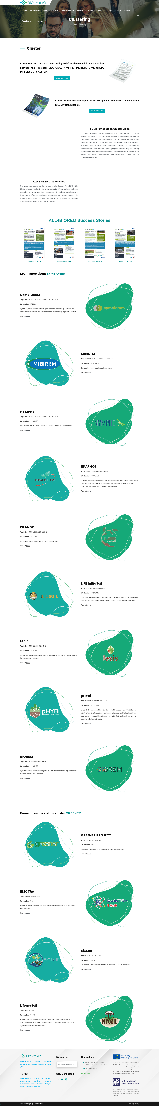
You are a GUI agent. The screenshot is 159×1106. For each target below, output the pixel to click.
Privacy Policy (134, 1104)
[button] (62, 78)
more (28, 316)
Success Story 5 (95, 261)
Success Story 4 (64, 261)
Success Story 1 (34, 261)
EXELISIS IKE (38, 1104)
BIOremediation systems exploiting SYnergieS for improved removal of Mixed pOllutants (35, 1064)
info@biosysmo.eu (91, 1068)
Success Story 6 (125, 261)
